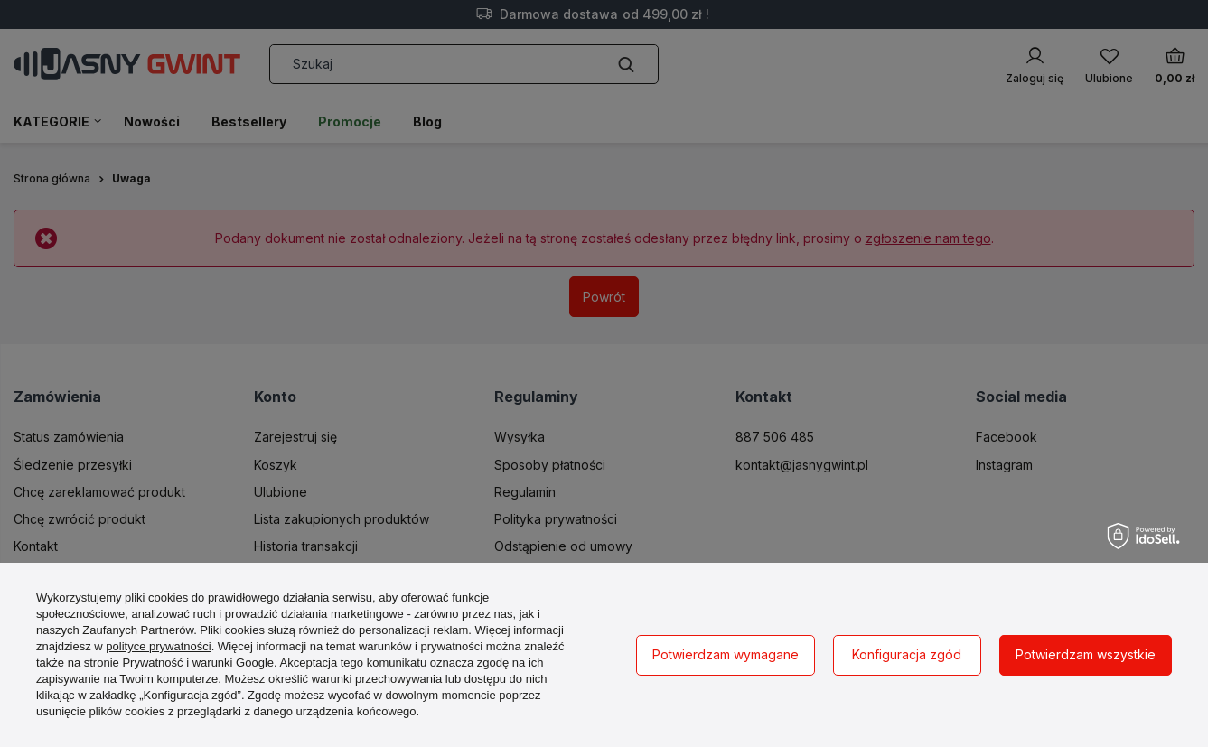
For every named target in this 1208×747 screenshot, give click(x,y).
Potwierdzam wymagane (725, 654)
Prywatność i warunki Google (198, 662)
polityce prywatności (158, 646)
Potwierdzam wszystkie (1086, 654)
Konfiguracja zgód (906, 654)
